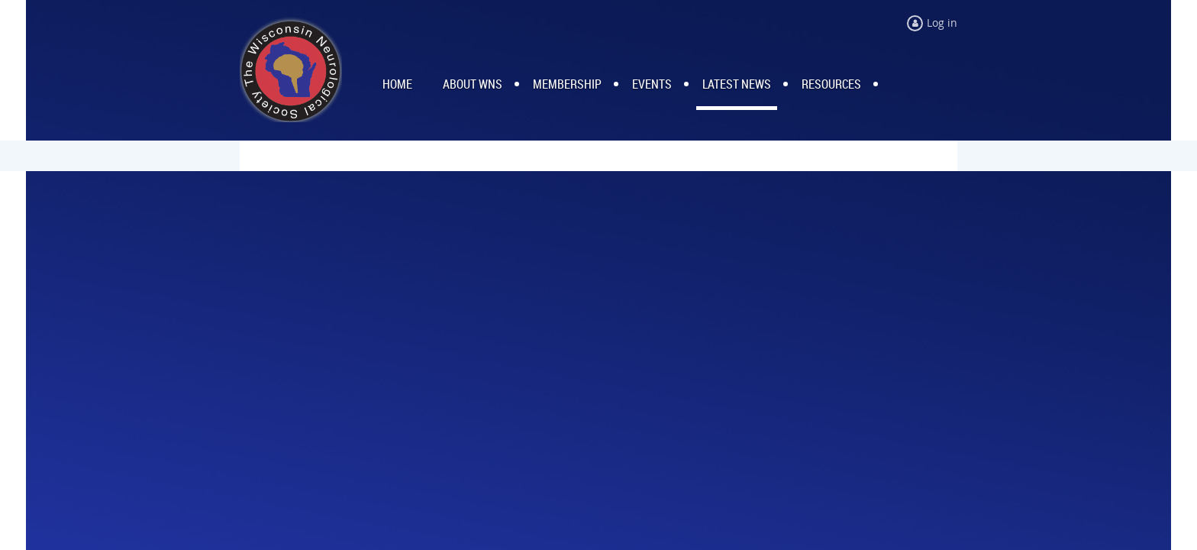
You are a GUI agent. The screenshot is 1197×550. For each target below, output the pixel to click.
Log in (942, 22)
